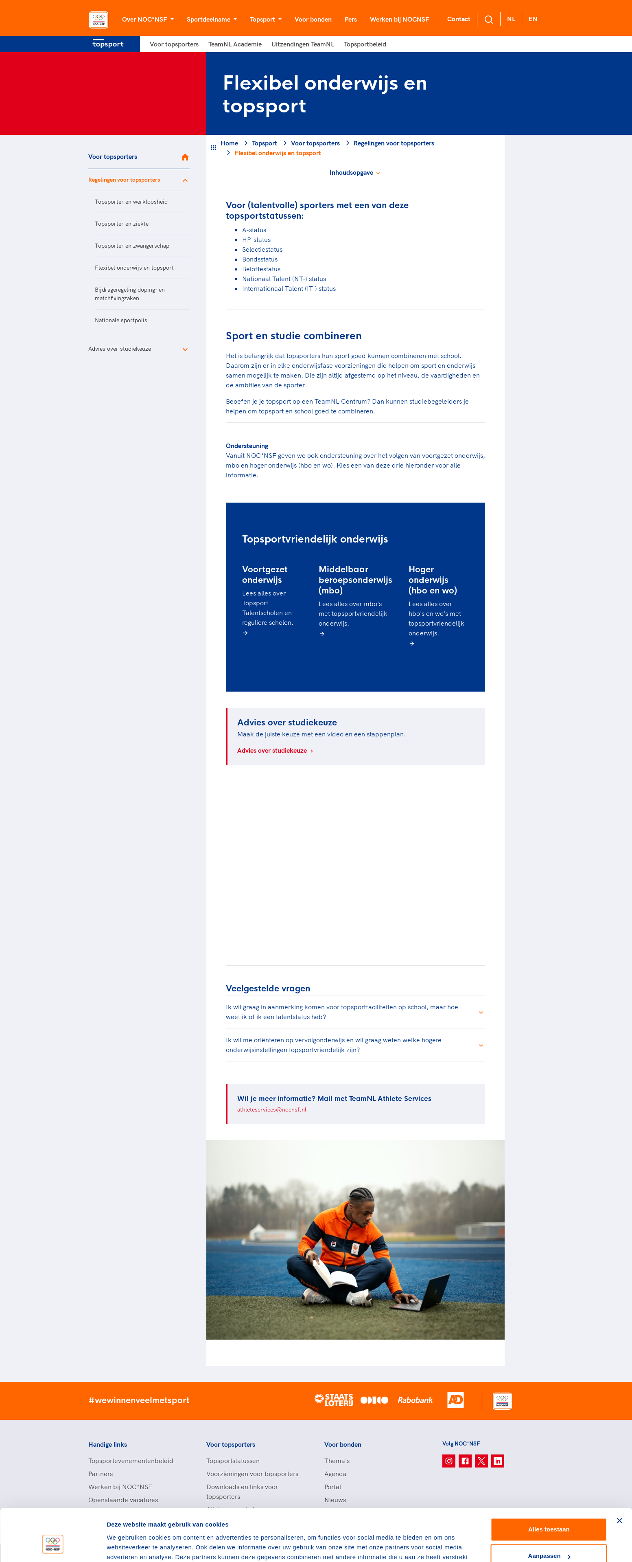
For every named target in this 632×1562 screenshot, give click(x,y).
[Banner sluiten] (619, 1477)
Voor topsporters (174, 44)
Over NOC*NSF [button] (145, 19)
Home (229, 143)
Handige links (107, 1444)
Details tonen (126, 1545)
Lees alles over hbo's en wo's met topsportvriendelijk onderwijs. (436, 618)
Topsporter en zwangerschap (132, 245)
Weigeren (548, 1539)
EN (533, 18)
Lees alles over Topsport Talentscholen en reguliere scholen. (267, 607)
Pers (351, 19)
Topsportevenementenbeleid (130, 1461)
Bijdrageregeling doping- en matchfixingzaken (130, 294)
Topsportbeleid (365, 44)
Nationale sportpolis (121, 320)
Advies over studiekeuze (119, 348)
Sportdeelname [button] (209, 19)
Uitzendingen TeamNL (302, 44)
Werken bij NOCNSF (399, 19)
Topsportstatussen (233, 1461)
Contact (458, 18)
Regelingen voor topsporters (124, 179)
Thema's (337, 1461)
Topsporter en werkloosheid (131, 201)
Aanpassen (549, 1512)
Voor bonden (313, 19)
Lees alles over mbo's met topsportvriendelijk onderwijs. (353, 613)
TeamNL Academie (235, 44)
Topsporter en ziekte (122, 223)
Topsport (264, 143)
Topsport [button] (263, 19)
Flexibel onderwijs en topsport (134, 267)
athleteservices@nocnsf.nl (271, 1109)
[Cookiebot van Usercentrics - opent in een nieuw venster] (52, 1546)
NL (511, 18)
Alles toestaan (549, 1486)
